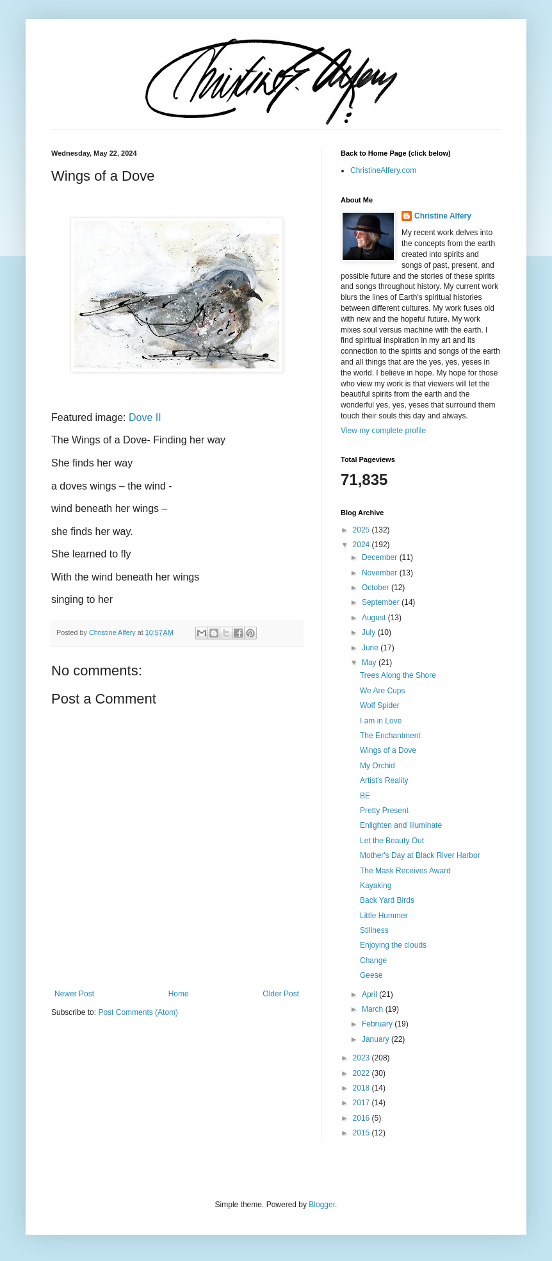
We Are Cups (382, 690)
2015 (362, 1132)
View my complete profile (383, 430)
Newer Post (74, 993)
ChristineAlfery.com (383, 170)
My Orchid (377, 765)
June (371, 647)
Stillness (374, 930)
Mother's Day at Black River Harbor (420, 855)
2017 (362, 1102)
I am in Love (381, 720)
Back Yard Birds (387, 900)
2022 (362, 1073)
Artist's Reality (384, 780)
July (370, 632)
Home (178, 993)
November (381, 572)
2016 (362, 1118)
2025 (362, 529)
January (376, 1039)
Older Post (281, 993)
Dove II (145, 417)
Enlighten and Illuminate (401, 825)
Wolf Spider (380, 705)
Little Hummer (384, 915)
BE (365, 795)
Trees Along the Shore (398, 675)
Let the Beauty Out (392, 840)
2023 (362, 1057)
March (374, 1009)
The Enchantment (390, 735)
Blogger (322, 1204)
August (375, 617)
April (370, 994)
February (378, 1023)
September (382, 602)
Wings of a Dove (388, 750)
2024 (362, 544)
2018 (362, 1088)
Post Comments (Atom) (138, 1012)
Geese (371, 975)
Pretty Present (384, 810)
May (370, 662)
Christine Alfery (442, 215)
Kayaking (375, 885)
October (376, 587)
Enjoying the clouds (393, 945)
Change (373, 960)
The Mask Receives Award (405, 870)
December (381, 557)
